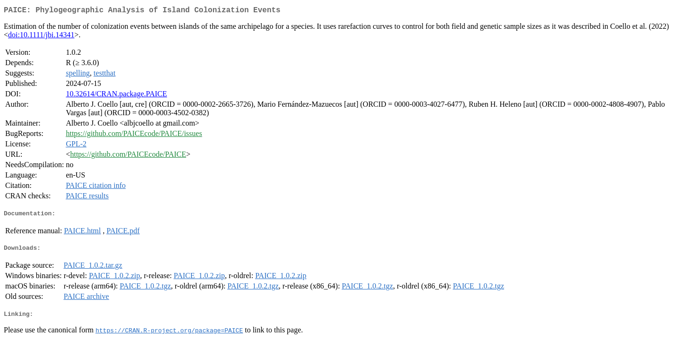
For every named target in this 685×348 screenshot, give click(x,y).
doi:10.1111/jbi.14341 (41, 37)
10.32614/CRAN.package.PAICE (116, 96)
